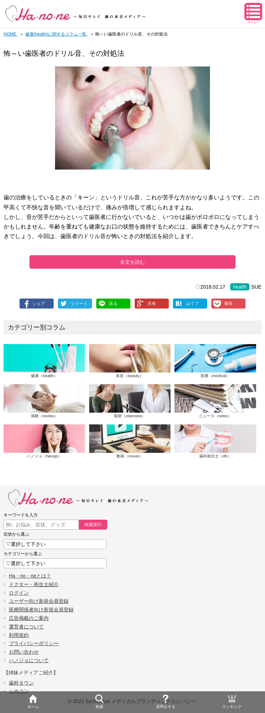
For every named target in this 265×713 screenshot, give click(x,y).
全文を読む (132, 262)
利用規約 (19, 635)
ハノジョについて (29, 660)
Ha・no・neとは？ (30, 576)
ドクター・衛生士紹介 (34, 584)
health (240, 287)
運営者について (26, 626)
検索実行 (93, 524)
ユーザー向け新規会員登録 (39, 601)
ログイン (19, 593)
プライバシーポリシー (34, 643)
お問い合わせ (24, 652)
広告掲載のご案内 (29, 618)
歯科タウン (21, 683)
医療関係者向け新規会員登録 (41, 609)
